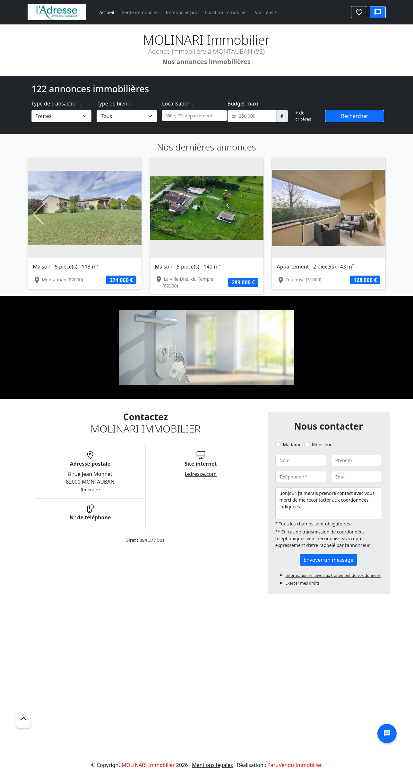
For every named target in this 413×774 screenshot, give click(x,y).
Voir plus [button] (264, 12)
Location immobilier (226, 12)
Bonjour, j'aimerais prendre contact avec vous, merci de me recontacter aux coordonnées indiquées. (328, 503)
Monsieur (322, 445)
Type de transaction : (56, 103)
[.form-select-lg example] (61, 116)
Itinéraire (90, 490)
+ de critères (303, 116)
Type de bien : (113, 103)
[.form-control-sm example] (252, 116)
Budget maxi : (244, 103)
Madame (292, 445)
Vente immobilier (140, 12)
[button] (38, 214)
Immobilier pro (181, 12)
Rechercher (354, 116)
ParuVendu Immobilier (294, 765)
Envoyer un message (328, 559)
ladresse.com (201, 474)
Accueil (106, 12)
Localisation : (178, 103)
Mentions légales (212, 765)
